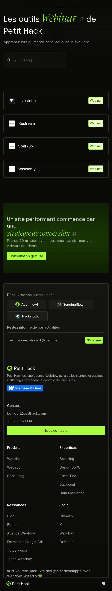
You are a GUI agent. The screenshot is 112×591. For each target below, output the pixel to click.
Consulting (15, 476)
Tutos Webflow (19, 559)
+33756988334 (19, 421)
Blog (10, 516)
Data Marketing (71, 493)
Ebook (12, 525)
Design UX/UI (70, 467)
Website (13, 459)
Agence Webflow (21, 533)
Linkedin (66, 516)
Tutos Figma (17, 550)
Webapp (14, 467)
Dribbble (66, 542)
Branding (66, 459)
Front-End (67, 476)
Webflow (66, 533)
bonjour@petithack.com (26, 413)
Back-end (67, 484)
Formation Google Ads (25, 542)
